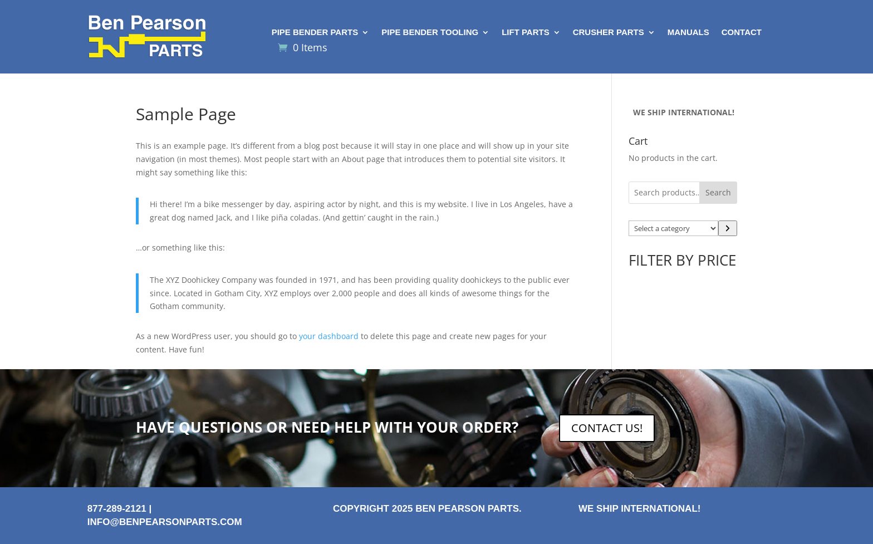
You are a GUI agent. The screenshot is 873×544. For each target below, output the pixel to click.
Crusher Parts (608, 32)
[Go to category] (727, 228)
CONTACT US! (607, 427)
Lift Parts (526, 32)
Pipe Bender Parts (315, 32)
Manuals (688, 32)
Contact (742, 32)
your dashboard (329, 336)
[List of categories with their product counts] (674, 228)
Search (718, 192)
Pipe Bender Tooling (429, 32)
